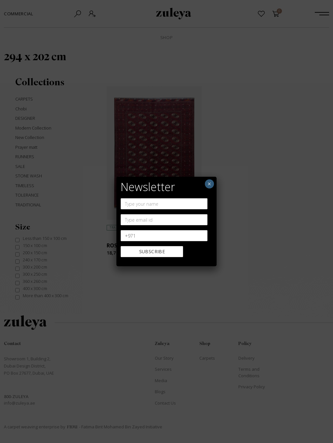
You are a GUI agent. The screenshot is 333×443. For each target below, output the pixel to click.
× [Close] (209, 183)
